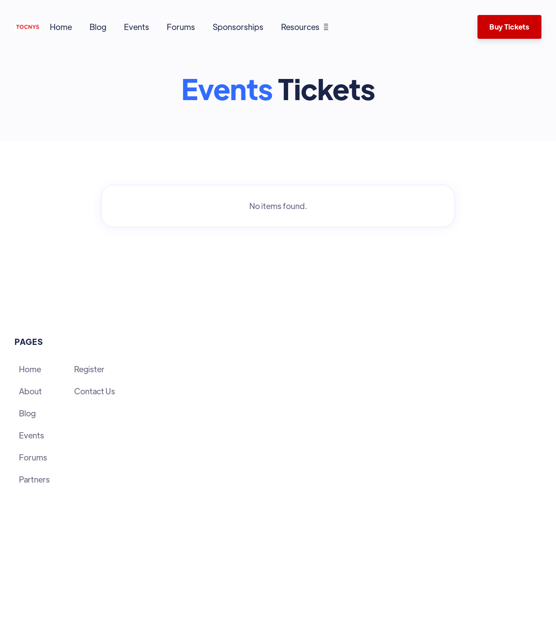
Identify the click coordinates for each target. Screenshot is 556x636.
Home (61, 27)
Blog (98, 27)
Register (89, 369)
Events (136, 27)
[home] (28, 27)
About (30, 391)
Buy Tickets (509, 26)
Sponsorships (238, 27)
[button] (305, 27)
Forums (181, 27)
